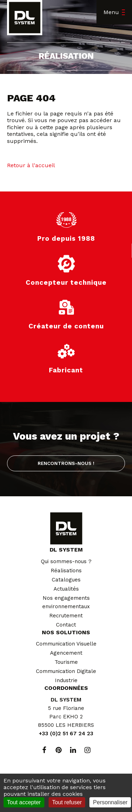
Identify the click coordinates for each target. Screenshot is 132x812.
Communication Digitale (66, 671)
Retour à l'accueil (31, 165)
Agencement (66, 653)
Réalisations (66, 570)
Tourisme (66, 662)
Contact (66, 625)
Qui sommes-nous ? (66, 561)
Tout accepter (24, 802)
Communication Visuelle (66, 644)
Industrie (66, 680)
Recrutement (66, 615)
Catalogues (66, 580)
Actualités (66, 589)
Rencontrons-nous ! (66, 463)
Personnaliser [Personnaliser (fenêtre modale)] (110, 802)
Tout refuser (67, 802)
